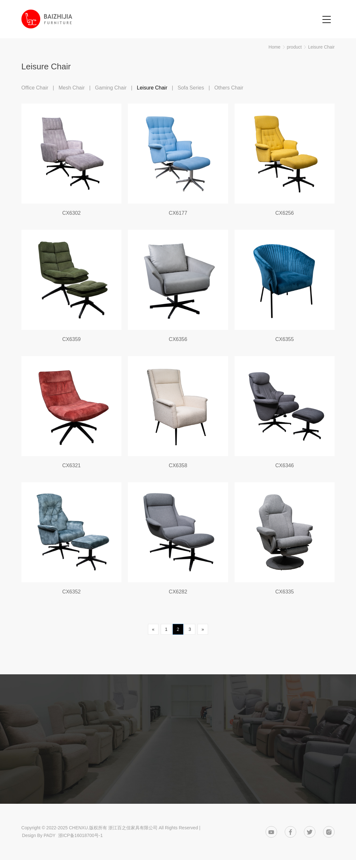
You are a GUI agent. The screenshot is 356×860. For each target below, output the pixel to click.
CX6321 (71, 465)
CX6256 (284, 213)
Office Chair (34, 87)
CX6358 (178, 465)
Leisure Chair (321, 47)
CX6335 (284, 591)
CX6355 (284, 339)
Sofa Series (191, 87)
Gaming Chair (111, 87)
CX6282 (178, 591)
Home (274, 47)
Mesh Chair (71, 87)
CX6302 (71, 213)
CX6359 (71, 339)
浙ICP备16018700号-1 (80, 835)
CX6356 (178, 339)
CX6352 (71, 591)
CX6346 (284, 465)
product (294, 47)
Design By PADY (39, 835)
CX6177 (178, 213)
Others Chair (229, 87)
